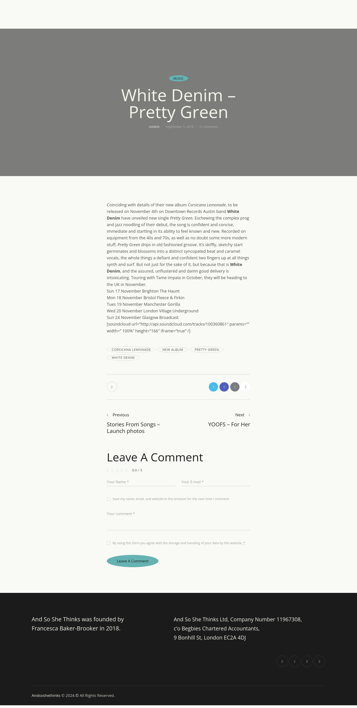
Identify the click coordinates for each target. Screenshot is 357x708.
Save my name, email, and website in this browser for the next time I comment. (171, 500)
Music (178, 78)
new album (173, 349)
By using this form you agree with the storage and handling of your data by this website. (178, 544)
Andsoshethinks (46, 698)
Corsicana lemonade (131, 349)
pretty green (207, 349)
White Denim (123, 357)
